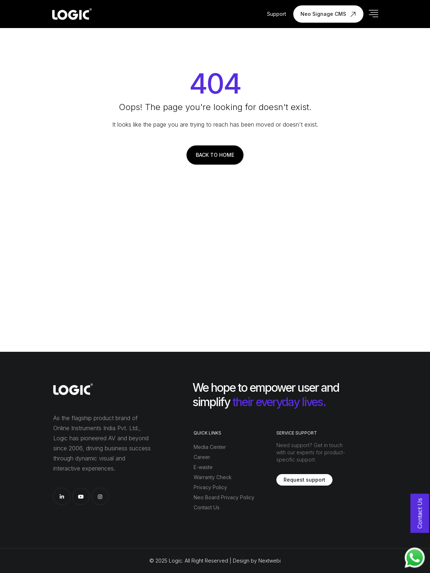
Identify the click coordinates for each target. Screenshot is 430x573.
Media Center (210, 447)
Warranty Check (213, 477)
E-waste (203, 467)
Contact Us (206, 507)
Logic (175, 561)
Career (202, 457)
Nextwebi (269, 561)
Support (276, 14)
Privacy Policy (210, 487)
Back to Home (215, 155)
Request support (304, 480)
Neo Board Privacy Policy (224, 497)
